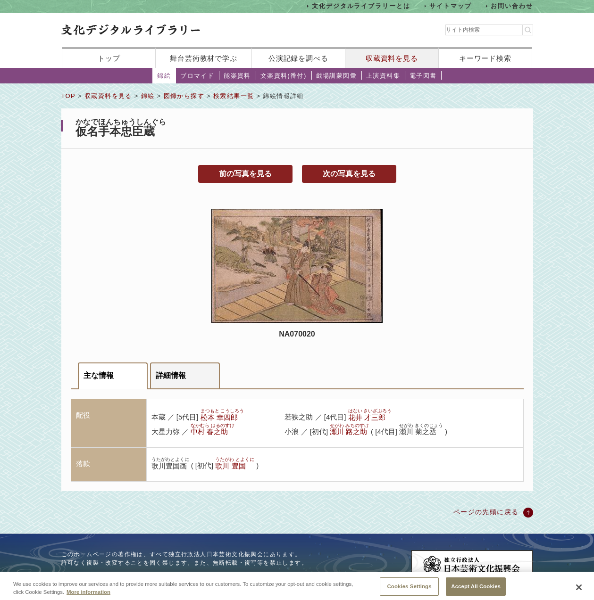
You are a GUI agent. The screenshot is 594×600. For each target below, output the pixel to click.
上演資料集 (383, 75)
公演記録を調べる (298, 58)
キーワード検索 (485, 58)
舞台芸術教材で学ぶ (203, 58)
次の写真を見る (349, 174)
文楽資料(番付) (283, 75)
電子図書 (423, 75)
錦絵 (164, 75)
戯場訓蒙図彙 (336, 75)
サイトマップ (450, 5)
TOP (68, 95)
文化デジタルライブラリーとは (361, 5)
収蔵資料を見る (392, 58)
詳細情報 (171, 375)
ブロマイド (197, 75)
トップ (109, 58)
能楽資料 (237, 75)
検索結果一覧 (233, 95)
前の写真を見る (245, 174)
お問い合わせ (512, 5)
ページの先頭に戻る (486, 512)
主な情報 (99, 375)
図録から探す (184, 95)
